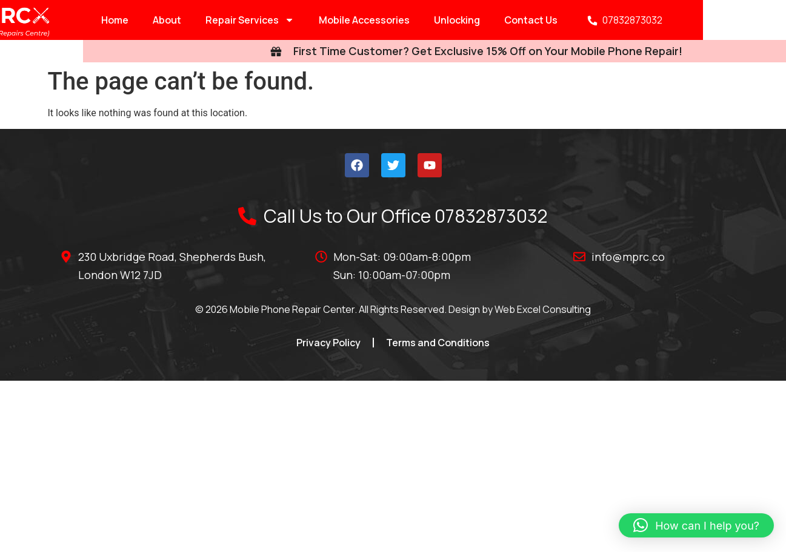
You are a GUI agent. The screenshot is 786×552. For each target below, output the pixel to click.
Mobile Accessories (307, 20)
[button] (696, 525)
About (110, 20)
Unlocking (400, 20)
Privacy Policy (328, 342)
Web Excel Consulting (543, 309)
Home (58, 20)
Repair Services (193, 20)
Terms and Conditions (438, 342)
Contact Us (474, 20)
